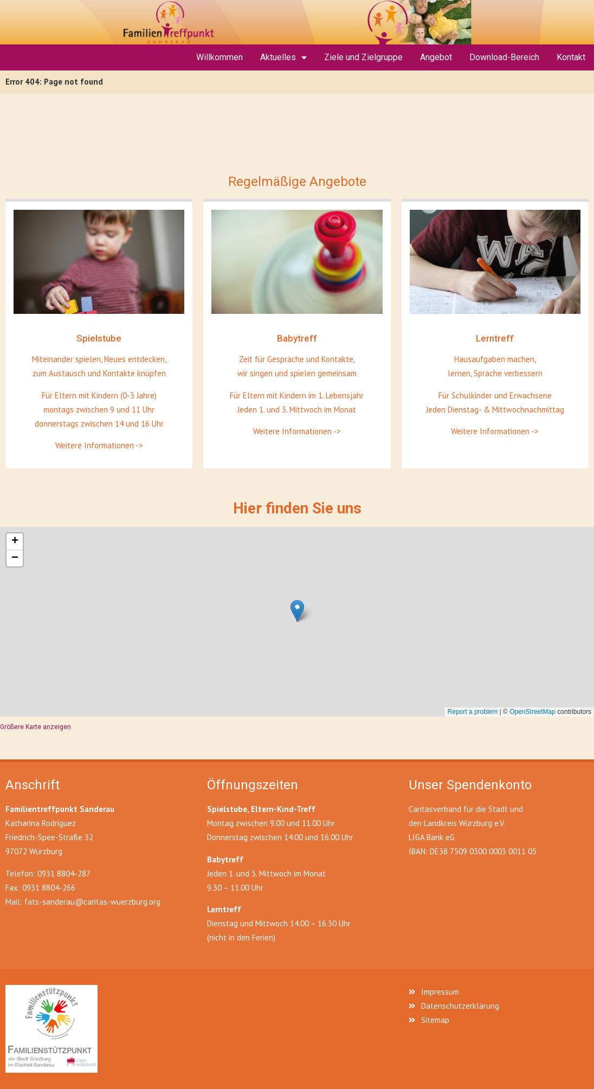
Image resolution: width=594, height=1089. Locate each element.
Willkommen (219, 57)
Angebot (436, 57)
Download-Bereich (504, 57)
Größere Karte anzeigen (35, 727)
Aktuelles (283, 57)
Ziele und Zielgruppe (363, 57)
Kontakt (571, 57)
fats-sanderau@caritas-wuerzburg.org (92, 902)
